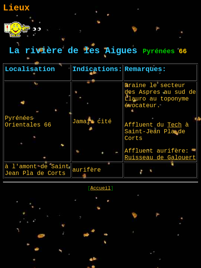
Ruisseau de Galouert (160, 157)
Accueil (100, 188)
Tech (175, 125)
